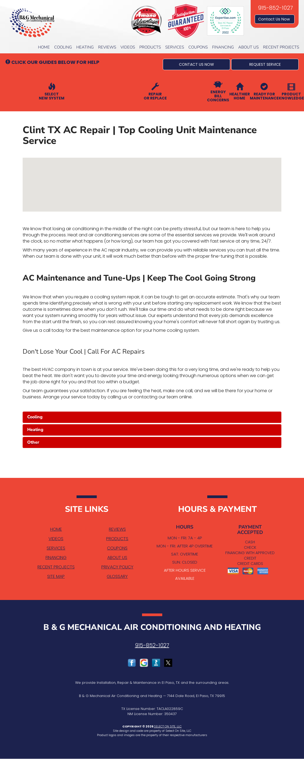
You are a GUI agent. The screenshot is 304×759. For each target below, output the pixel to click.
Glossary (117, 576)
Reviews (107, 47)
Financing (223, 47)
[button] (196, 64)
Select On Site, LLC (168, 726)
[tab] (152, 417)
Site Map (56, 576)
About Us (248, 47)
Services (174, 47)
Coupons (198, 47)
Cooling (63, 47)
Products (150, 47)
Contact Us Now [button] (274, 19)
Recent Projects (281, 47)
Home (44, 47)
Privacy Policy (117, 567)
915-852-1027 (152, 645)
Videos (127, 47)
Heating (85, 47)
